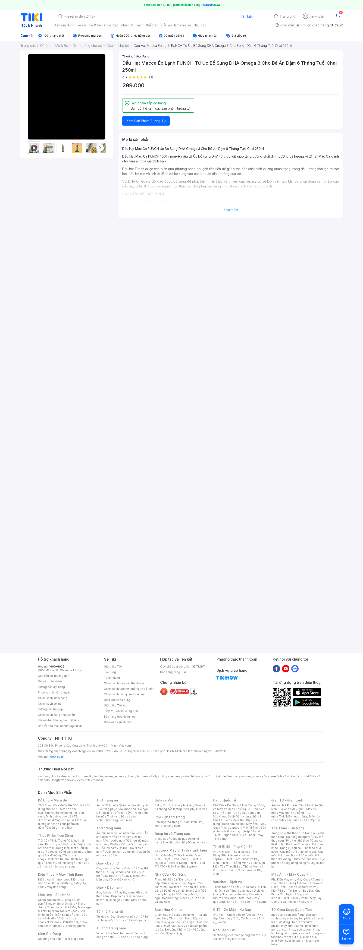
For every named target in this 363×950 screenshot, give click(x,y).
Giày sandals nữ (119, 872)
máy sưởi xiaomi (301, 929)
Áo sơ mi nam (122, 837)
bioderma (143, 776)
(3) (151, 77)
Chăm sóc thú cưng (168, 914)
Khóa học (248, 887)
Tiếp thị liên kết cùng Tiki (121, 711)
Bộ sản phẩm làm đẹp (62, 924)
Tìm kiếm (247, 16)
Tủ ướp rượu (314, 820)
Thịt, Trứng (58, 840)
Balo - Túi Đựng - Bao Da (296, 890)
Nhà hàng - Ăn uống (235, 894)
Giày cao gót (104, 868)
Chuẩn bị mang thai (59, 827)
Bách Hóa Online (168, 910)
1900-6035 (57, 666)
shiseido (44, 780)
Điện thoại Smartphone (53, 879)
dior (53, 776)
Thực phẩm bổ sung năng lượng (298, 860)
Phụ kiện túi (138, 920)
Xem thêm (230, 210)
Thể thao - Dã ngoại (232, 812)
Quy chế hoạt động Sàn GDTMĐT (182, 666)
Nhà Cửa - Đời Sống (170, 874)
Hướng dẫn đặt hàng (51, 687)
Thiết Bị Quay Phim (295, 898)
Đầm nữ (111, 805)
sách (140, 25)
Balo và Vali (164, 800)
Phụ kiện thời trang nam (179, 823)
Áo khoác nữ (127, 809)
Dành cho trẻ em (58, 859)
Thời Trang (248, 805)
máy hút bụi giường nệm (295, 931)
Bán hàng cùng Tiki (173, 672)
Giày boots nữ (111, 875)
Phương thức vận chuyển (54, 692)
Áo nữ (100, 805)
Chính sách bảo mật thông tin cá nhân (129, 688)
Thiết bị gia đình (73, 938)
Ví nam (100, 933)
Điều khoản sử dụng (117, 700)
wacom (246, 776)
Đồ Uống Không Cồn (178, 929)
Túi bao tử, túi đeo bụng (132, 937)
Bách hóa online (233, 824)
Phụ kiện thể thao (297, 840)
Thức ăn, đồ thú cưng (59, 862)
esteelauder (67, 776)
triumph (196, 776)
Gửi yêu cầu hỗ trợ (50, 681)
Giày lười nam (105, 892)
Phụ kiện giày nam (116, 900)
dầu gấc (200, 25)
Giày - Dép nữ (107, 863)
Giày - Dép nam (109, 887)
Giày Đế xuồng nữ (122, 879)
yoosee (270, 776)
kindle (222, 776)
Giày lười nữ (131, 875)
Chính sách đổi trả (50, 703)
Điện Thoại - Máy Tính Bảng (60, 874)
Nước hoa (53, 922)
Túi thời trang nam (111, 928)
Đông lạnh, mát (66, 848)
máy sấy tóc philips (300, 918)
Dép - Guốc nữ (125, 868)
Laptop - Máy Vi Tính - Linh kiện (181, 850)
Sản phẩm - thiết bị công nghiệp (239, 829)
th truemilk (85, 776)
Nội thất (174, 887)
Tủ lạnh (284, 809)
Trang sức (161, 838)
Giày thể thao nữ (305, 859)
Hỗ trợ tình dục (71, 922)
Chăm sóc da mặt (50, 900)
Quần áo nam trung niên (120, 851)
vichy (80, 780)
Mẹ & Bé (238, 820)
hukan (70, 780)
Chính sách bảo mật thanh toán (124, 683)
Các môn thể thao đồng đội (298, 851)
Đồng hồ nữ (177, 838)
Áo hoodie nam (114, 840)
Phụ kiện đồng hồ (174, 842)
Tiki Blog (110, 672)
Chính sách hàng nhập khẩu (56, 714)
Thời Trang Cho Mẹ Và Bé (55, 805)
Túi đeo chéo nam (120, 933)
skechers (174, 776)
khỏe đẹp (111, 25)
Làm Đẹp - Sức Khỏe (54, 895)
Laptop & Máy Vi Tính (244, 827)
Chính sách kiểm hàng (52, 698)
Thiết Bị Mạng (177, 862)
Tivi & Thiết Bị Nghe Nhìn (236, 833)
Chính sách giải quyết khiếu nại (124, 694)
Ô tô (236, 918)
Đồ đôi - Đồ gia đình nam (126, 844)
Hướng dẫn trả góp (50, 709)
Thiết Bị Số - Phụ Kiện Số (232, 847)
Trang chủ (287, 16)
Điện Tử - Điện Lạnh (287, 800)
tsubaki (98, 780)
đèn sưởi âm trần (290, 940)
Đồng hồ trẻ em (198, 842)
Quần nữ (124, 805)
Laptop (192, 866)
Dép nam (117, 896)
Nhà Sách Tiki (224, 930)
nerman (233, 776)
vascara (43, 776)
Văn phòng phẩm (246, 935)
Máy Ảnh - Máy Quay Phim (292, 874)
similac (291, 776)
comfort (303, 776)
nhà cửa (127, 25)
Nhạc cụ (185, 898)
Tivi (281, 816)
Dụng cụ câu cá (290, 848)
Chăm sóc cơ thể (58, 907)
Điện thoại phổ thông (59, 883)
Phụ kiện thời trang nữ (169, 822)
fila (88, 780)
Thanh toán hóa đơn (226, 887)
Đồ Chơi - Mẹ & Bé (52, 800)
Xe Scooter (248, 918)
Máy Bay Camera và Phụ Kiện (296, 899)
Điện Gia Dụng (49, 934)
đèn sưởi (291, 914)
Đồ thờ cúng (170, 898)
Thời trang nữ (107, 800)
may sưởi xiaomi (292, 926)
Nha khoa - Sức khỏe (238, 898)
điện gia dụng (64, 25)
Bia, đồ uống (53, 855)
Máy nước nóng (296, 816)
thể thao (152, 25)
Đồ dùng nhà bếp (49, 938)
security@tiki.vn (71, 726)
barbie (98, 776)
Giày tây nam (125, 892)
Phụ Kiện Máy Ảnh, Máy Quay (290, 879)
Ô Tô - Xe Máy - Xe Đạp (232, 910)
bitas (314, 776)
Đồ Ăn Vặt (169, 926)
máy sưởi (277, 914)
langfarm (58, 780)
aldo (186, 776)
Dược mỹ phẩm (75, 926)
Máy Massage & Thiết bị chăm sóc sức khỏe (64, 909)
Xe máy (225, 918)
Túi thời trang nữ (109, 911)
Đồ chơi (79, 805)
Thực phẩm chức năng (60, 903)
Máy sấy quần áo (291, 820)
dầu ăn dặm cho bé (176, 25)
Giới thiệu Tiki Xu (115, 705)
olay (281, 776)
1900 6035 (56, 756)
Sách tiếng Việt (223, 935)
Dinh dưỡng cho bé (58, 816)
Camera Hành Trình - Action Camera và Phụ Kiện (296, 886)
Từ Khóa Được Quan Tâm (291, 910)
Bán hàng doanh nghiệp (120, 716)
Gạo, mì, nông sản (59, 851)
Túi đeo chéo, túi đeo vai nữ (114, 916)
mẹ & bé (95, 25)
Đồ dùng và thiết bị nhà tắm (182, 890)
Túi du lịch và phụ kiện (178, 805)
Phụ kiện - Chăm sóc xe (229, 914)
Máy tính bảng (56, 887)
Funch (146, 56)
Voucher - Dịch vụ (227, 882)
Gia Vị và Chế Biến (174, 922)
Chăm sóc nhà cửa (63, 866)
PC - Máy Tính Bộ (173, 866)
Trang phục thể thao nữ (286, 833)
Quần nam (122, 833)
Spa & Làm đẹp (241, 890)
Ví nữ (139, 916)
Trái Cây (43, 840)
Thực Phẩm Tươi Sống (55, 835)
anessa (258, 776)
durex (131, 776)
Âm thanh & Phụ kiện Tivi (287, 805)
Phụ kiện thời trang (170, 817)
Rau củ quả (52, 844)
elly (155, 776)
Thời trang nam (108, 828)
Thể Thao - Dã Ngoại (288, 828)
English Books (236, 938)
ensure (120, 776)
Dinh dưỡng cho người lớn (62, 820)
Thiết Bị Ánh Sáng (297, 883)
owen (109, 776)
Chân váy (124, 812)
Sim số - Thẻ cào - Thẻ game (247, 901)
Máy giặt (284, 812)
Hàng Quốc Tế (224, 800)
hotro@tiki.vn (72, 720)
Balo (158, 805)
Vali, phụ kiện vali (195, 809)
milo (163, 776)
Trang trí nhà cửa (166, 879)
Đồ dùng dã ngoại (298, 837)
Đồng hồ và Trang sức (172, 834)
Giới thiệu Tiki (113, 666)
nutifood (209, 776)
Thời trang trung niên (118, 820)
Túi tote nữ (121, 920)
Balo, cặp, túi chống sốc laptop (181, 807)
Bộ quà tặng (174, 933)
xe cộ (81, 25)
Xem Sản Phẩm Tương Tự (146, 121)
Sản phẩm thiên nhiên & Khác (61, 912)
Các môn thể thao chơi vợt (297, 853)
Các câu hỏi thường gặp (53, 676)
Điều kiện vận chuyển (118, 722)
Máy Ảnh (306, 901)
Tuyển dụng (112, 677)
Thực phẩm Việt (72, 844)
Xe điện (252, 914)
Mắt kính (191, 822)
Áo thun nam (104, 833)
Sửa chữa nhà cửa (174, 883)
